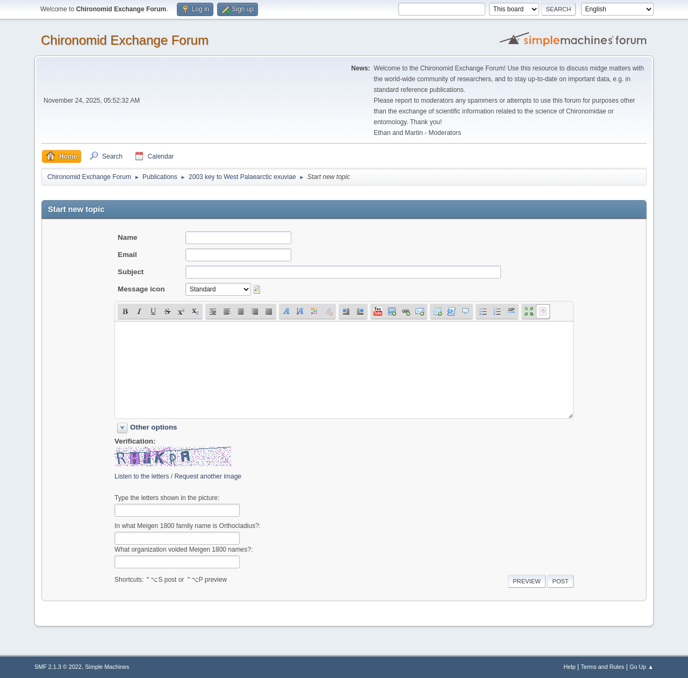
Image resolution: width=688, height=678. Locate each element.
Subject (131, 272)
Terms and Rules (603, 666)
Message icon (141, 289)
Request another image (207, 476)
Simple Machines (107, 666)
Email (127, 255)
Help (570, 666)
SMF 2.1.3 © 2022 (58, 666)
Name (127, 237)
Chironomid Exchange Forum (125, 40)
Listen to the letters (141, 476)
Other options (153, 427)
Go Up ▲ (641, 666)
